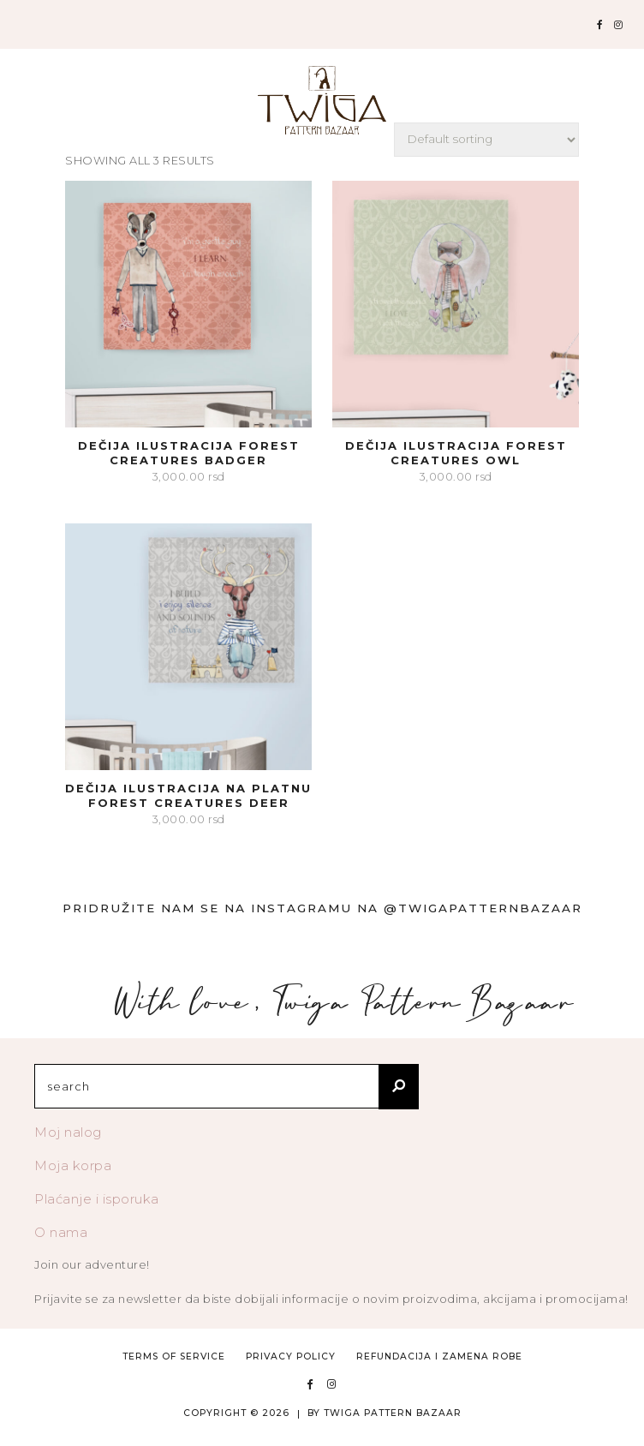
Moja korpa (72, 1165)
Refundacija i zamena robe (439, 1356)
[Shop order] (486, 139)
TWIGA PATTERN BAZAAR (393, 1413)
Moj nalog (68, 1132)
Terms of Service (173, 1356)
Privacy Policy (291, 1356)
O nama (60, 1232)
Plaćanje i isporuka (96, 1199)
